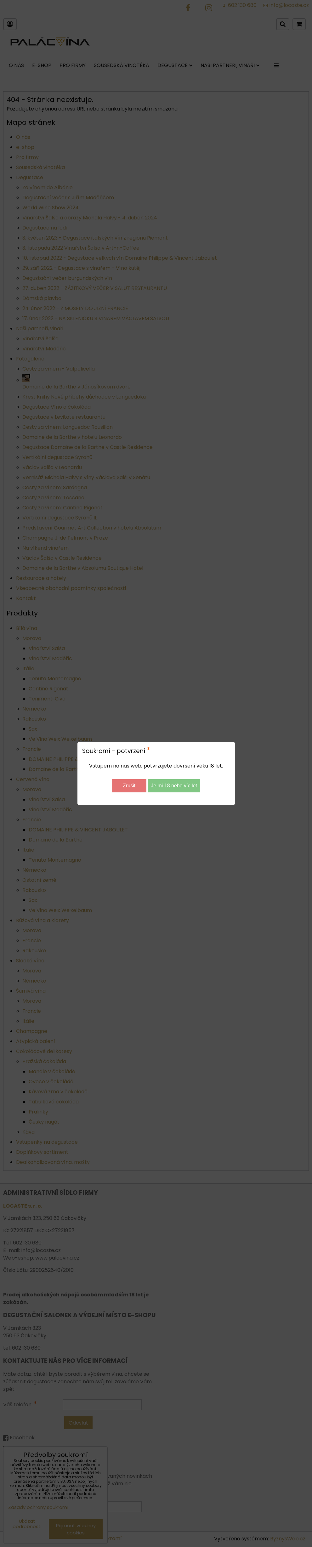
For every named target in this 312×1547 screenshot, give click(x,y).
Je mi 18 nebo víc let (174, 785)
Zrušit (129, 785)
